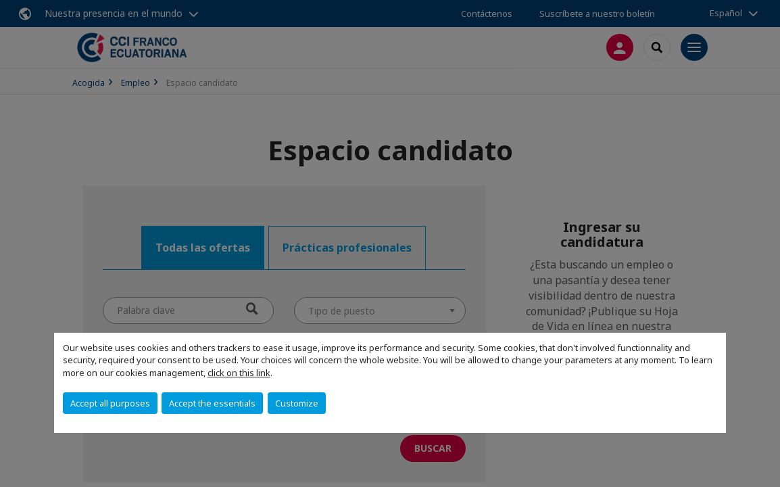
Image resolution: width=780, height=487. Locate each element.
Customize (296, 403)
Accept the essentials (212, 403)
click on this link (239, 373)
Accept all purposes (110, 403)
